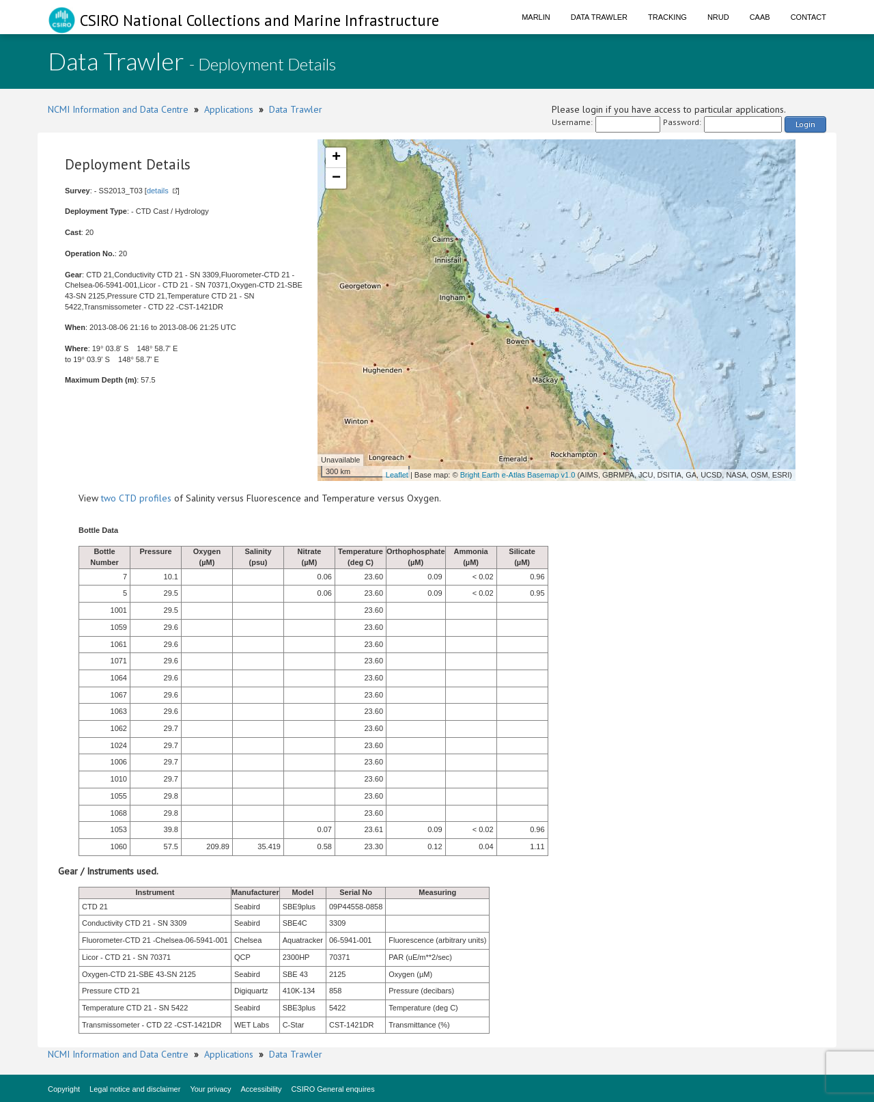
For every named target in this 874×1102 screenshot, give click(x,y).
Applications (228, 109)
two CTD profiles (136, 498)
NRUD (718, 17)
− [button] (336, 178)
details (158, 191)
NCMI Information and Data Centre (118, 109)
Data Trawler (599, 17)
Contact (808, 17)
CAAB (760, 17)
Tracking (667, 17)
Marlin (536, 17)
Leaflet (397, 475)
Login (805, 124)
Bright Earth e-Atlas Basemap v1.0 (518, 475)
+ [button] (336, 158)
